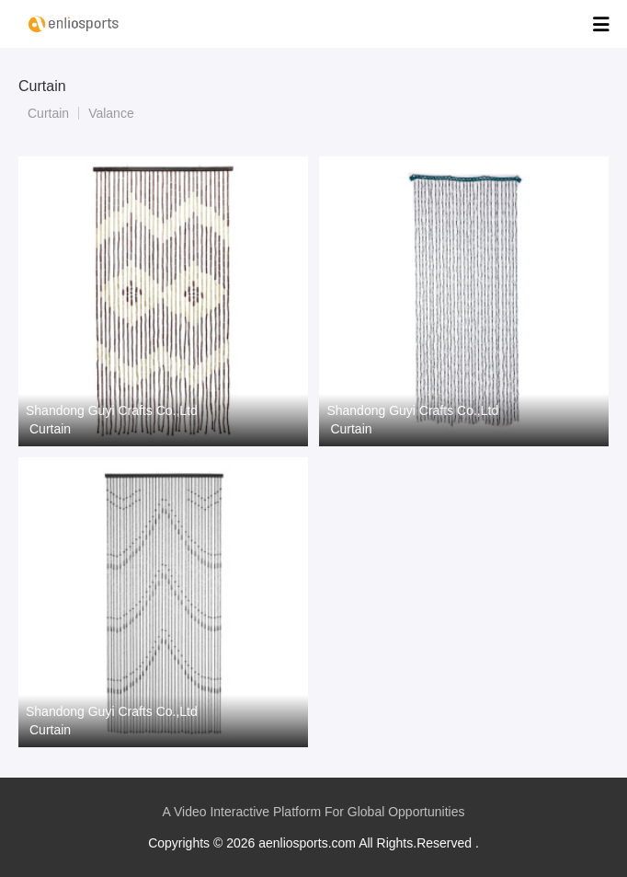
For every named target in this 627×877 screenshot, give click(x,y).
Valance (111, 113)
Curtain (48, 113)
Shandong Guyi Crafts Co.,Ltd (112, 410)
